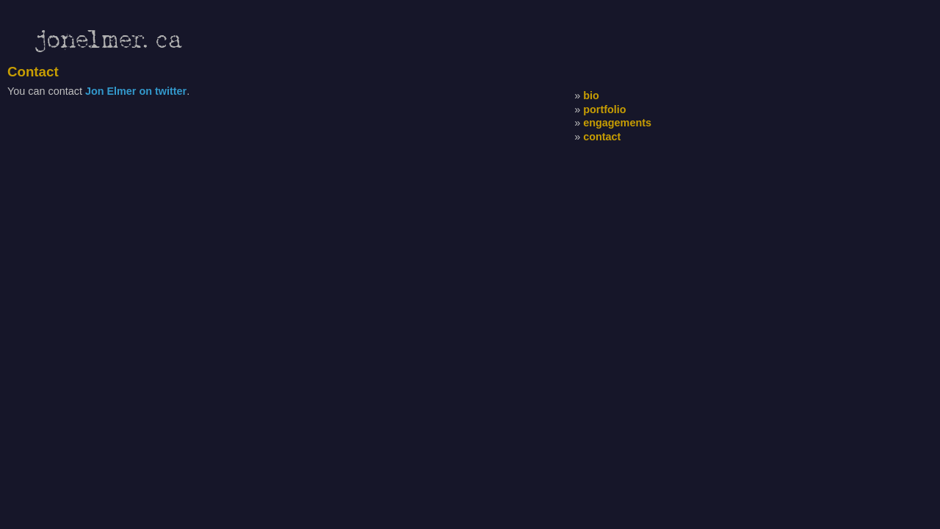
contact (602, 137)
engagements (617, 123)
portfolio (604, 109)
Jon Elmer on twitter (136, 91)
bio (591, 95)
